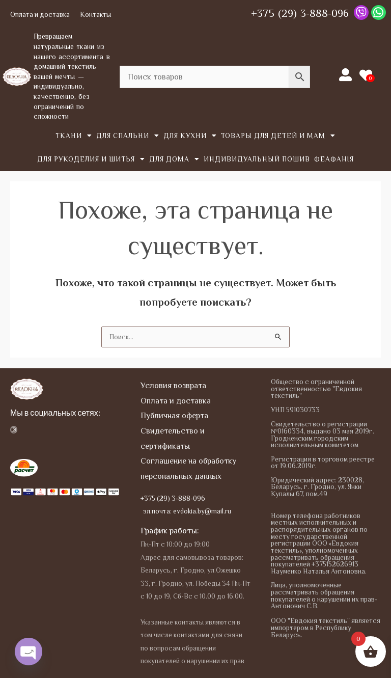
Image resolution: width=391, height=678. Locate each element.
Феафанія (334, 159)
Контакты (95, 14)
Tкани (73, 136)
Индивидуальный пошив (257, 159)
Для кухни (190, 136)
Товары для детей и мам (278, 136)
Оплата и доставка (40, 14)
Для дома (174, 159)
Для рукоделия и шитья (91, 159)
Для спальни (127, 136)
